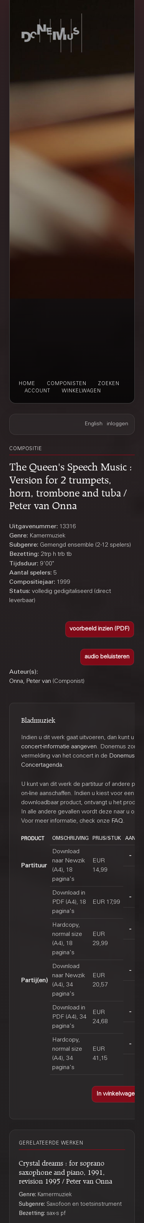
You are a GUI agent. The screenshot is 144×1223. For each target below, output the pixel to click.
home (27, 384)
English (94, 424)
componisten (66, 384)
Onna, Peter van (30, 681)
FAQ (117, 821)
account (37, 391)
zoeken (108, 384)
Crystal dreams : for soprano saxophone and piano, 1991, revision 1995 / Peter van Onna (65, 1171)
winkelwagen (81, 391)
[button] (99, 629)
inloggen (117, 424)
